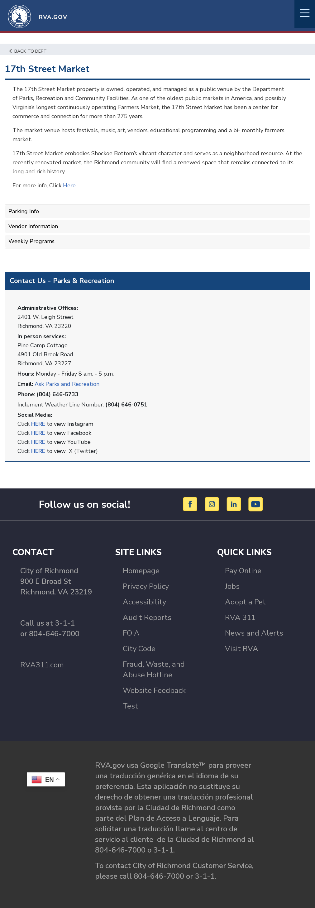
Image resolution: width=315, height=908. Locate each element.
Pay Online (243, 570)
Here (69, 185)
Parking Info (23, 211)
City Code (139, 648)
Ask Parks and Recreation (67, 383)
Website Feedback (154, 690)
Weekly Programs (31, 241)
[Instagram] (213, 503)
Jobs (232, 586)
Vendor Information (33, 226)
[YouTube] (256, 503)
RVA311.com (42, 665)
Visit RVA (241, 648)
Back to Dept (28, 51)
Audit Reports (147, 617)
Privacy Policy (146, 586)
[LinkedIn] (234, 503)
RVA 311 (240, 617)
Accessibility (144, 602)
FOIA (131, 633)
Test (130, 706)
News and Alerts (254, 633)
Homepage (141, 570)
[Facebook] (191, 503)
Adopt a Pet (245, 602)
